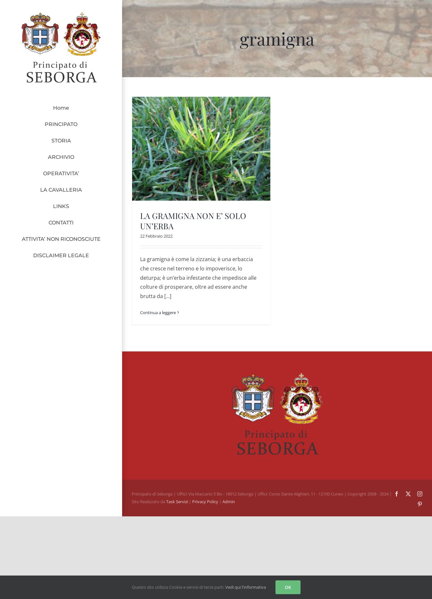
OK (288, 587)
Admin (228, 501)
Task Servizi (177, 501)
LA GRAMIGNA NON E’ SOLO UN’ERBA (193, 220)
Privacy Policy (205, 501)
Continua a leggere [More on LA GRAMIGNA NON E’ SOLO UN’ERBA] (158, 312)
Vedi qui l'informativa (245, 587)
